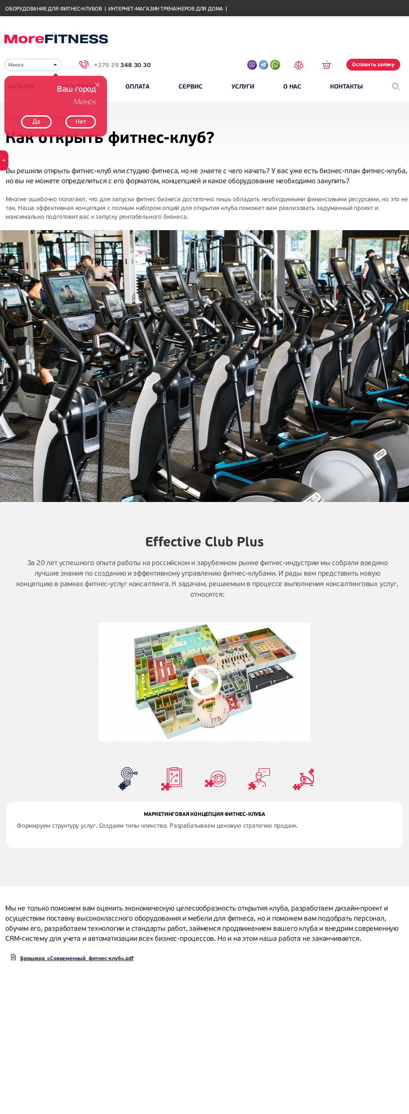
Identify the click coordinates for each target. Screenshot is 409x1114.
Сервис (190, 86)
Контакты (346, 86)
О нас (292, 86)
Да (36, 121)
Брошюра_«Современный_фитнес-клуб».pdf (77, 958)
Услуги (242, 86)
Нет (80, 121)
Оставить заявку (373, 64)
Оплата (137, 86)
